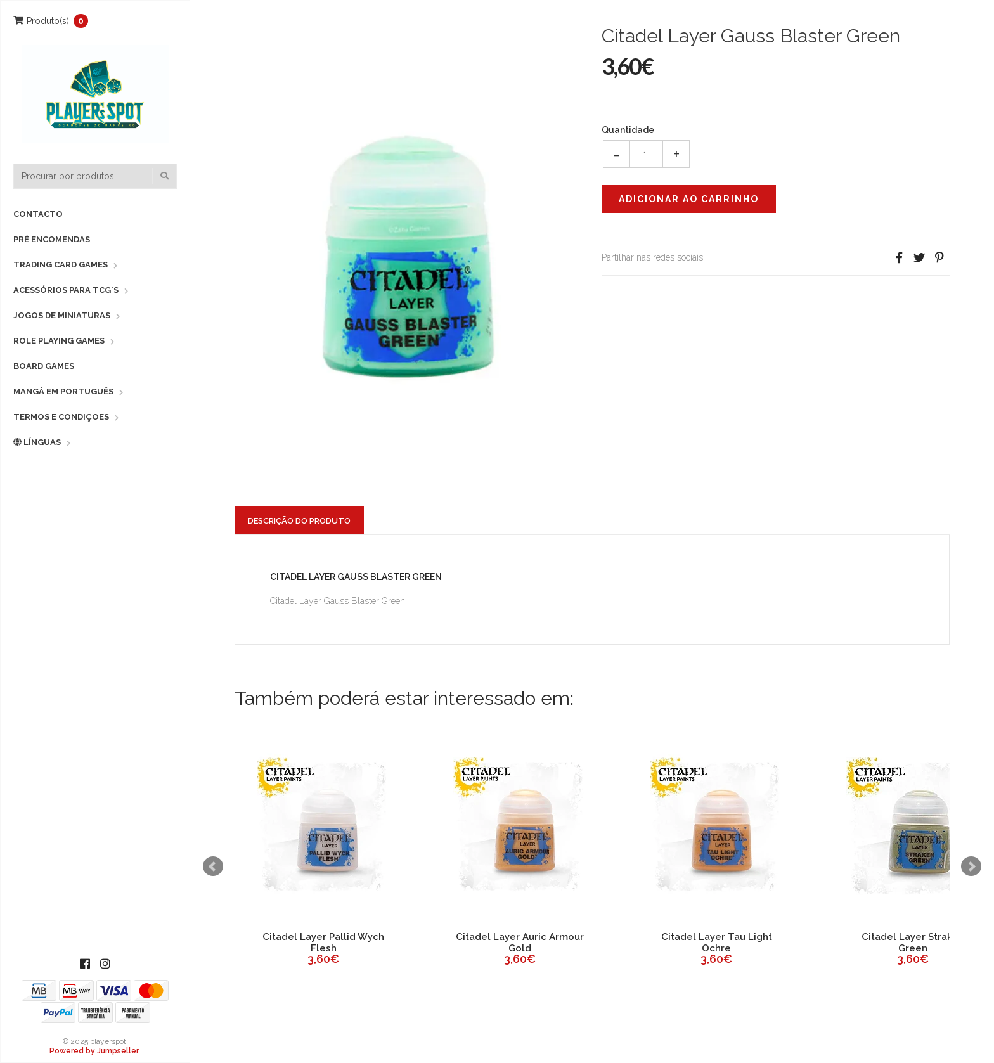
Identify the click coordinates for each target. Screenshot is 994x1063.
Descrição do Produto (299, 520)
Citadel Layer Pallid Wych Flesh (323, 942)
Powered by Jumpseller (94, 1051)
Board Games (43, 366)
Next (971, 866)
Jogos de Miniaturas (61, 315)
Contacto (38, 214)
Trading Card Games (60, 264)
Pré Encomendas (51, 239)
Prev (213, 866)
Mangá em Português (63, 391)
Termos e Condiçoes (61, 417)
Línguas (37, 442)
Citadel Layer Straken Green (913, 942)
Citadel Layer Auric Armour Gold (520, 942)
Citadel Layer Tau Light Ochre (716, 942)
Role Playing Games (59, 340)
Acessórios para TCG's (66, 290)
